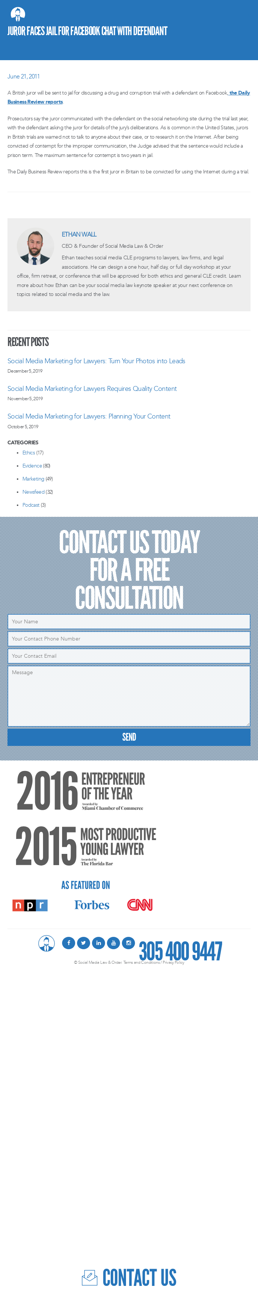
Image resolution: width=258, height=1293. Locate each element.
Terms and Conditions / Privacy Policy (153, 962)
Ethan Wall (79, 234)
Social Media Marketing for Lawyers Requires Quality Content (91, 389)
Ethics (28, 453)
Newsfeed (33, 492)
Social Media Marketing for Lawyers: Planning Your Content (89, 416)
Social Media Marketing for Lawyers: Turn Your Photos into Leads (96, 361)
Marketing (33, 479)
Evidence (32, 466)
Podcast (31, 505)
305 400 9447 (180, 947)
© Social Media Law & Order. (98, 962)
